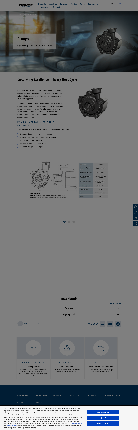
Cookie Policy (77, 423)
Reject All (102, 418)
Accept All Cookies (102, 423)
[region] (69, 417)
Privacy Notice (12, 425)
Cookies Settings (103, 412)
